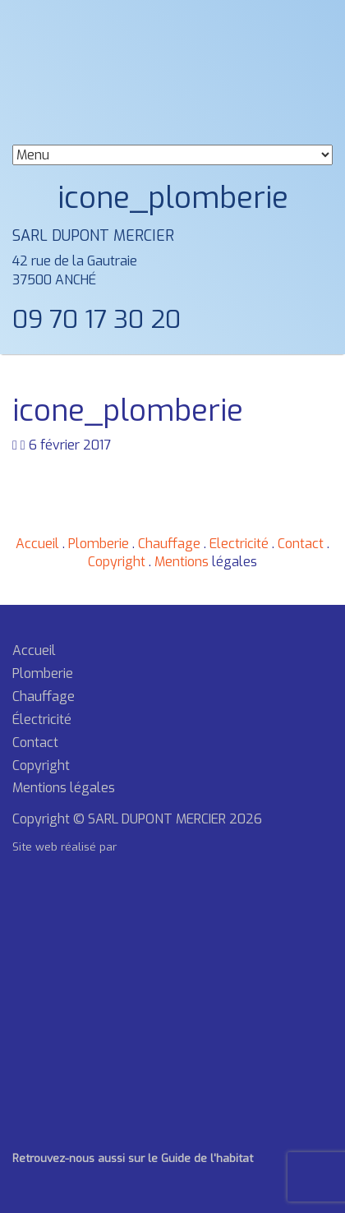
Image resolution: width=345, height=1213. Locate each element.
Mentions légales (63, 787)
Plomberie (98, 543)
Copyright (116, 561)
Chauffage (169, 543)
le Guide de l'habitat (199, 1158)
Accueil (37, 543)
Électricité (41, 719)
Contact (301, 543)
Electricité (239, 543)
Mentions (181, 561)
